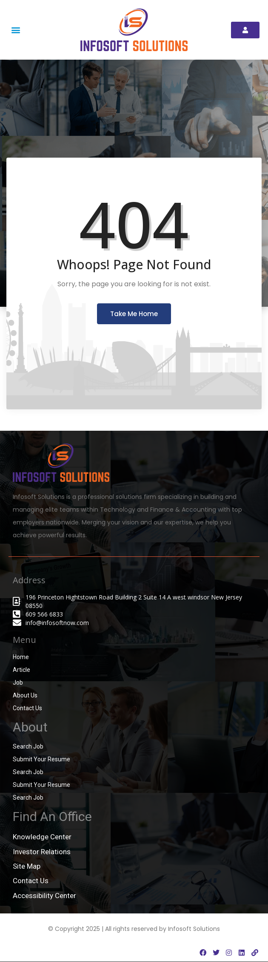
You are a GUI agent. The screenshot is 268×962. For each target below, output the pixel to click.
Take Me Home (134, 313)
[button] (16, 30)
